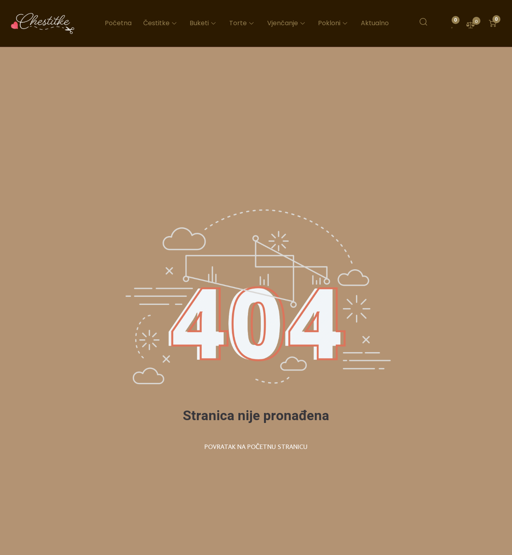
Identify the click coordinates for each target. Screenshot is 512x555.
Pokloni (334, 23)
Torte (243, 23)
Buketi (205, 23)
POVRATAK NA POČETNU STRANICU (256, 447)
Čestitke (162, 23)
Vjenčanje (287, 23)
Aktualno (375, 23)
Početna (119, 23)
